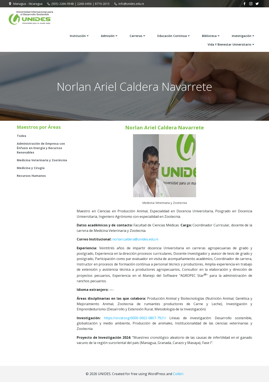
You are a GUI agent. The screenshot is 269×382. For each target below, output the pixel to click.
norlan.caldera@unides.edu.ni (135, 239)
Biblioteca (211, 36)
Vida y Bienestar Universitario (231, 44)
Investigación (243, 36)
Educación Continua (174, 36)
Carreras (138, 36)
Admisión (109, 36)
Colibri (178, 373)
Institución (80, 36)
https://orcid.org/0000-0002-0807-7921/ (135, 318)
